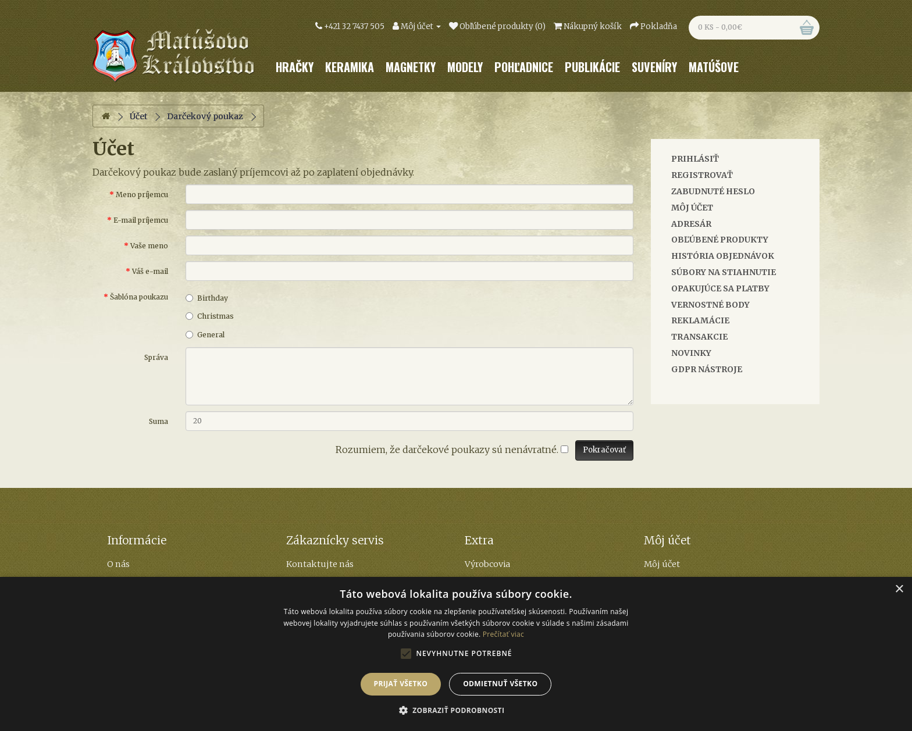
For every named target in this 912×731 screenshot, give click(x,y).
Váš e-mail (150, 271)
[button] (456, 710)
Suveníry (654, 67)
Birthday (207, 298)
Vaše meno (149, 245)
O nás (118, 564)
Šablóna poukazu (139, 297)
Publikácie (592, 67)
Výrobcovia (487, 564)
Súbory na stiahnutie (723, 272)
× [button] (899, 589)
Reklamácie (700, 320)
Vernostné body (710, 304)
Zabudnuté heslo (713, 191)
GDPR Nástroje (706, 369)
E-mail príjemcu (140, 220)
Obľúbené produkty (719, 239)
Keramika (349, 67)
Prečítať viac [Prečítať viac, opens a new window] (503, 634)
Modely (465, 67)
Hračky (295, 67)
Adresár (691, 224)
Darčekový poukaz (205, 116)
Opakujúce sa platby (720, 288)
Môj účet (692, 207)
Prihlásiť (695, 159)
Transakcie (699, 336)
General (205, 334)
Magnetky (411, 67)
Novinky (691, 353)
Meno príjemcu (142, 194)
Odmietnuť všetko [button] (500, 684)
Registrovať (702, 175)
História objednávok (722, 256)
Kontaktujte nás (320, 564)
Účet (138, 116)
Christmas (210, 316)
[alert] (456, 654)
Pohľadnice (523, 67)
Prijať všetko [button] (401, 684)
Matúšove (714, 67)
